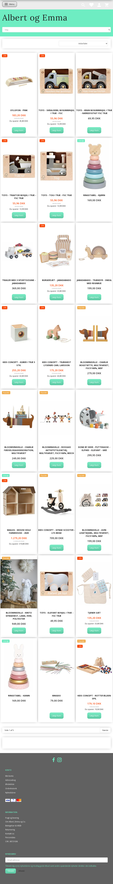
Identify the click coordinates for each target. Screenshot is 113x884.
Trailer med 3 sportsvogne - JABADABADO (19, 281)
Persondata (10, 837)
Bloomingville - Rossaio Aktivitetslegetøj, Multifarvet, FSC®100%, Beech (56, 450)
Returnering (10, 829)
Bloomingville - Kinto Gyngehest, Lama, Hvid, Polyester (19, 615)
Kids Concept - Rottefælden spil (94, 697)
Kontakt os (9, 833)
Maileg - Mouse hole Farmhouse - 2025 (19, 531)
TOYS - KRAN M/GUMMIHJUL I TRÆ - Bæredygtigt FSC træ (94, 112)
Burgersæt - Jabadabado (56, 280)
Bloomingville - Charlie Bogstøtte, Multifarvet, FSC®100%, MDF (94, 365)
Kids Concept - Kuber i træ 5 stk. (19, 363)
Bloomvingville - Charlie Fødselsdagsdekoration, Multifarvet (19, 450)
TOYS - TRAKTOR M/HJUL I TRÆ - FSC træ (19, 197)
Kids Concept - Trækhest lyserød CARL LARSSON (56, 363)
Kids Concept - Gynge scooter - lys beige (56, 531)
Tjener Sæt (94, 612)
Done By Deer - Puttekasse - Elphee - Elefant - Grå (94, 448)
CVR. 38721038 (11, 841)
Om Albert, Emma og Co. (15, 821)
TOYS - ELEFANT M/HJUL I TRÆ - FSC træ (56, 614)
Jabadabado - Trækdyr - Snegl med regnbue (94, 281)
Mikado (56, 695)
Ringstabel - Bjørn (94, 195)
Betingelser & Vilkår (13, 825)
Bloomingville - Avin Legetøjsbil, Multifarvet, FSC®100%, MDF (94, 533)
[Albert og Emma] (35, 17)
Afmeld (21, 871)
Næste (105, 730)
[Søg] (109, 29)
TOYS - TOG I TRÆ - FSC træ (56, 195)
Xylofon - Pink (19, 110)
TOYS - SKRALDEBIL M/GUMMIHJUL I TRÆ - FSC (56, 112)
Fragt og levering (12, 818)
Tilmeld (11, 871)
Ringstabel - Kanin (19, 695)
